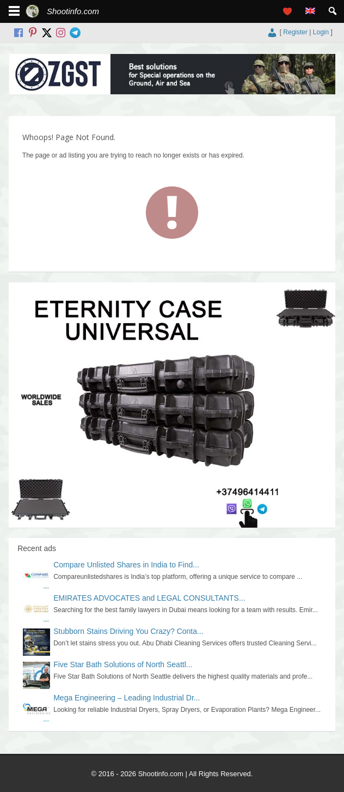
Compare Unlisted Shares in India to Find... (126, 564)
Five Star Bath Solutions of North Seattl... (122, 664)
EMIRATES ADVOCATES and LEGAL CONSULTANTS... (149, 598)
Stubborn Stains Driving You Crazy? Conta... (128, 631)
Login (321, 32)
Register (295, 32)
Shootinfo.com (73, 11)
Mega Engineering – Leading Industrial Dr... (126, 697)
